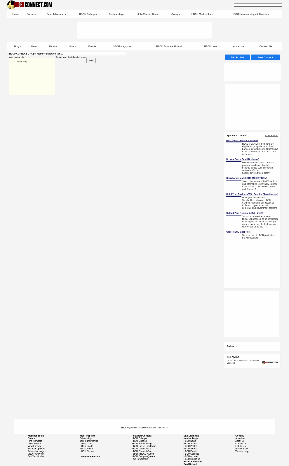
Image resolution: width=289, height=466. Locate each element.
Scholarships (116, 14)
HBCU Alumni (86, 448)
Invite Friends (34, 443)
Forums (31, 14)
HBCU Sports (86, 446)
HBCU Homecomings (142, 443)
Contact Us (266, 46)
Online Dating (86, 443)
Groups (175, 14)
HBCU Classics (139, 441)
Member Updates (36, 448)
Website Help (241, 451)
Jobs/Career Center (148, 14)
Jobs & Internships (89, 441)
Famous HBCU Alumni (143, 454)
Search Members (56, 14)
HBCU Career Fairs (141, 448)
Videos (72, 46)
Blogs (17, 46)
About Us (239, 441)
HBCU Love (210, 46)
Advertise (238, 46)
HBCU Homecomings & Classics (250, 14)
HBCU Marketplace (202, 14)
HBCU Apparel (191, 456)
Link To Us (240, 446)
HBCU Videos (190, 448)
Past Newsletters (140, 459)
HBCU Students (87, 451)
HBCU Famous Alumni (169, 46)
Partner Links (241, 448)
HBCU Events (190, 451)
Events (92, 46)
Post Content (265, 57)
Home (15, 14)
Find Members (35, 441)
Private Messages (36, 451)
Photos (53, 46)
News (34, 46)
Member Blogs (191, 438)
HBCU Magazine (122, 46)
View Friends (34, 446)
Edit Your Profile (35, 456)
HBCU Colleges (88, 14)
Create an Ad (271, 135)
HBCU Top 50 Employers (144, 446)
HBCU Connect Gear (142, 451)
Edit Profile (237, 57)
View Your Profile (36, 454)
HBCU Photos (190, 446)
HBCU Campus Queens (143, 456)
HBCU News (190, 441)
